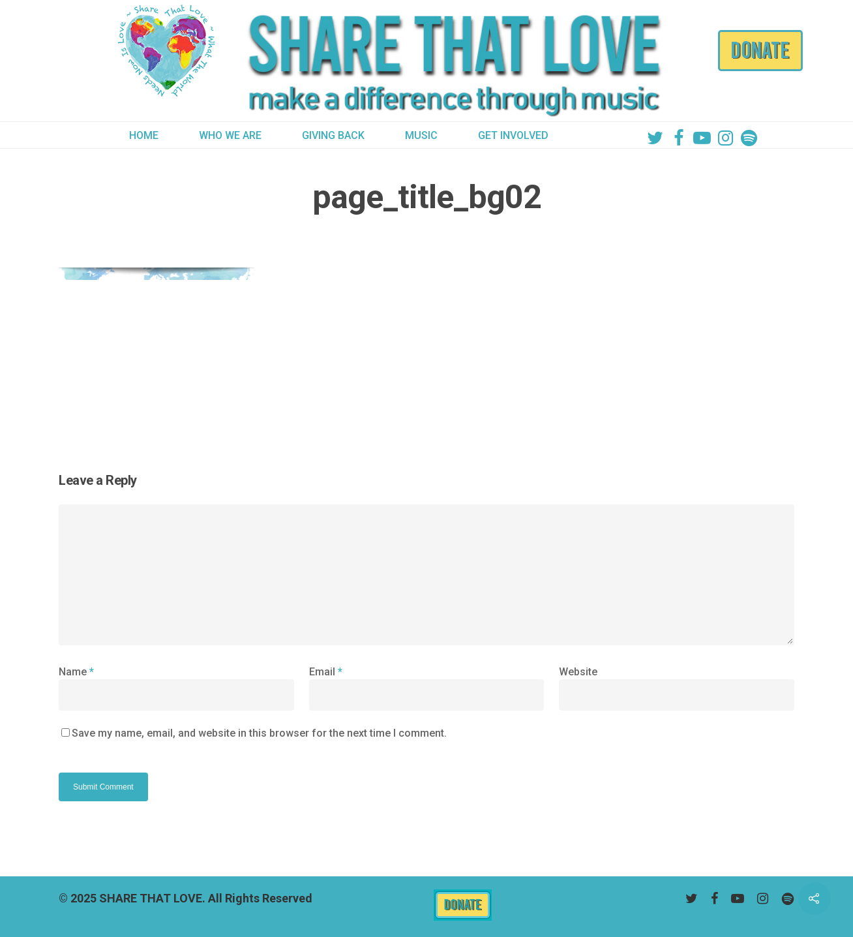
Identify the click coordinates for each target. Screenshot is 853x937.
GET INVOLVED (513, 135)
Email (325, 672)
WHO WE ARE (230, 135)
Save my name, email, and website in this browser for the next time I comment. (259, 733)
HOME (143, 135)
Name (76, 672)
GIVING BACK (333, 135)
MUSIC (421, 135)
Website (578, 672)
